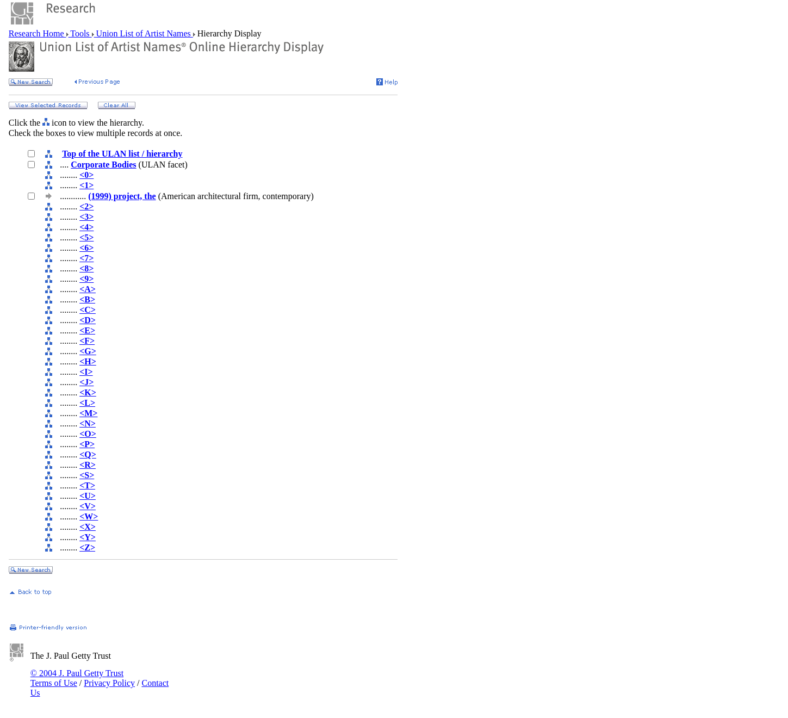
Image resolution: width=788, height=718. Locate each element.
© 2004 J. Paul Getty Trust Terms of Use (76, 678)
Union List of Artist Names (143, 33)
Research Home (37, 33)
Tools (80, 33)
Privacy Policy (109, 683)
